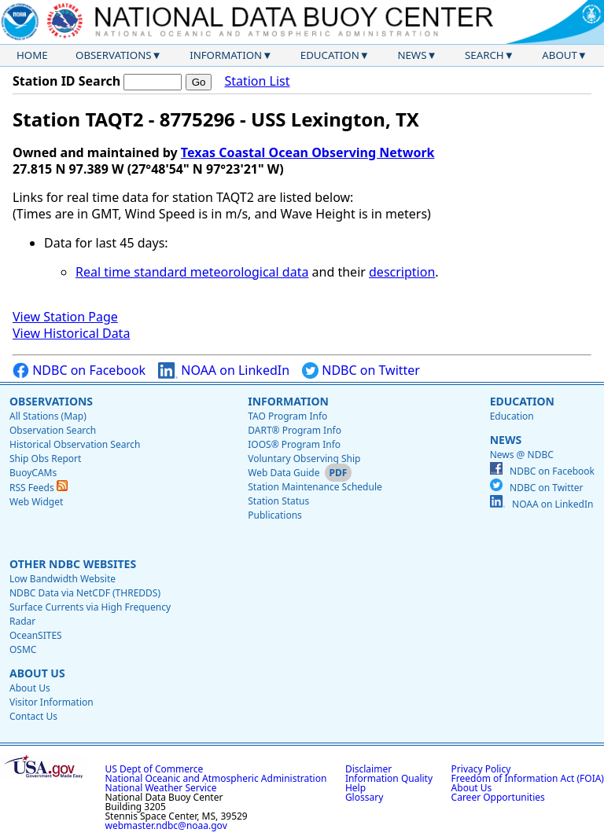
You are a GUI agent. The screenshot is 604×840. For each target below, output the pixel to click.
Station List (256, 81)
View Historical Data (71, 333)
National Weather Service (161, 787)
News (411, 55)
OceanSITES (35, 635)
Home (32, 55)
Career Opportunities (498, 797)
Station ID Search (66, 81)
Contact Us (33, 716)
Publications (275, 515)
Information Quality (389, 778)
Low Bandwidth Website (62, 578)
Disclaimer (368, 769)
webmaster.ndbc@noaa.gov (166, 825)
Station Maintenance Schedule (315, 486)
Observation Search (52, 430)
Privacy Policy (481, 769)
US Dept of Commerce (154, 769)
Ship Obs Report (45, 458)
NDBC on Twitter (361, 370)
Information (226, 55)
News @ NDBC (522, 454)
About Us (37, 673)
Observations (113, 55)
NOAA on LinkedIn (223, 370)
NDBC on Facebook (79, 370)
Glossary (364, 797)
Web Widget (36, 501)
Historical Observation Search (74, 444)
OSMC (22, 649)
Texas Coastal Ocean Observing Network (308, 152)
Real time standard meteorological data (192, 272)
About (559, 55)
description (402, 272)
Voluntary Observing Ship (304, 458)
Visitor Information (51, 702)
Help (355, 787)
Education (329, 55)
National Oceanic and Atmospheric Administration (216, 778)
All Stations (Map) (48, 416)
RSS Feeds (38, 487)
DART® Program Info (294, 430)
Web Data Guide (283, 472)
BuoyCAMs (33, 472)
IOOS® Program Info (294, 444)
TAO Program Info (287, 416)
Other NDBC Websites (72, 563)
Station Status (278, 501)
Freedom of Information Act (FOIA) (527, 778)
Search (484, 55)
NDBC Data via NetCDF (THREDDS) (84, 593)
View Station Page (65, 316)
